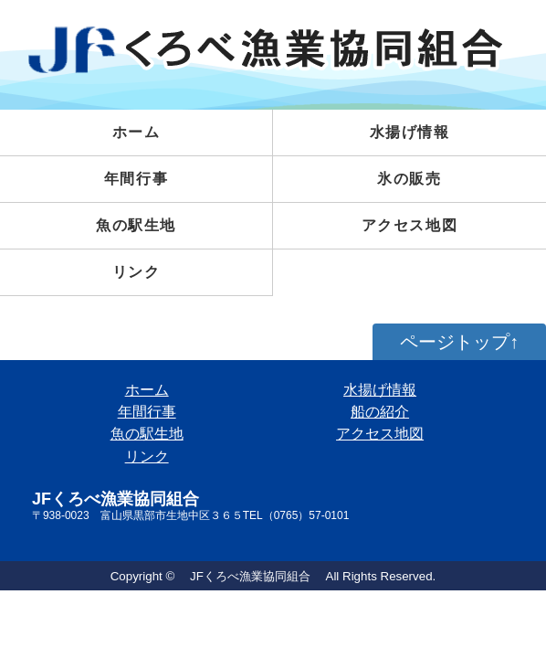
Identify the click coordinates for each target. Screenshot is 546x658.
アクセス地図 (410, 225)
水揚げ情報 (379, 390)
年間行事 (136, 178)
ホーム (136, 132)
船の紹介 (380, 411)
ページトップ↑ (459, 342)
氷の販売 (409, 178)
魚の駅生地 (136, 225)
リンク (136, 272)
